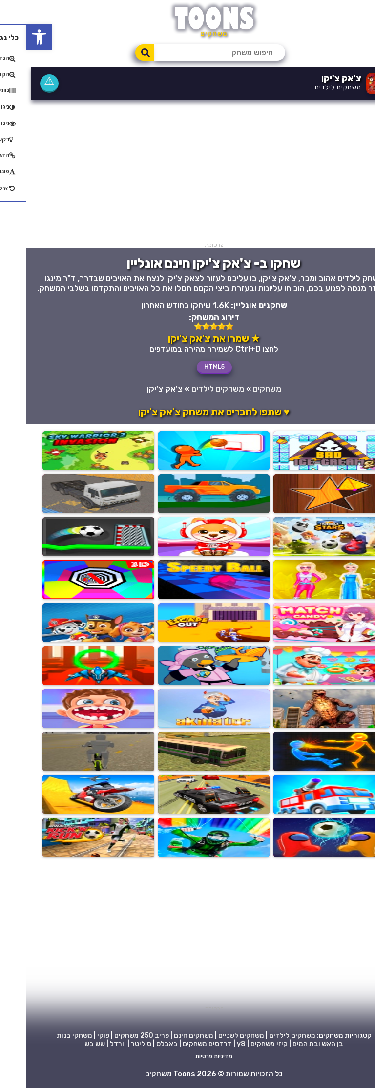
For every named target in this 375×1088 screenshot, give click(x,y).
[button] (12, 37)
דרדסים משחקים (181, 1044)
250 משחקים (107, 1035)
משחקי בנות (48, 1035)
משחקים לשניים (215, 1035)
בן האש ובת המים (291, 1044)
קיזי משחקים (242, 1044)
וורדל (91, 1044)
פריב (135, 1035)
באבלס (140, 1044)
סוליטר (114, 1044)
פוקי (77, 1035)
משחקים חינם (167, 1035)
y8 (214, 1044)
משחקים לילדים (312, 87)
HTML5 (188, 366)
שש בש (68, 1044)
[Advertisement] (187, 173)
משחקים (241, 389)
